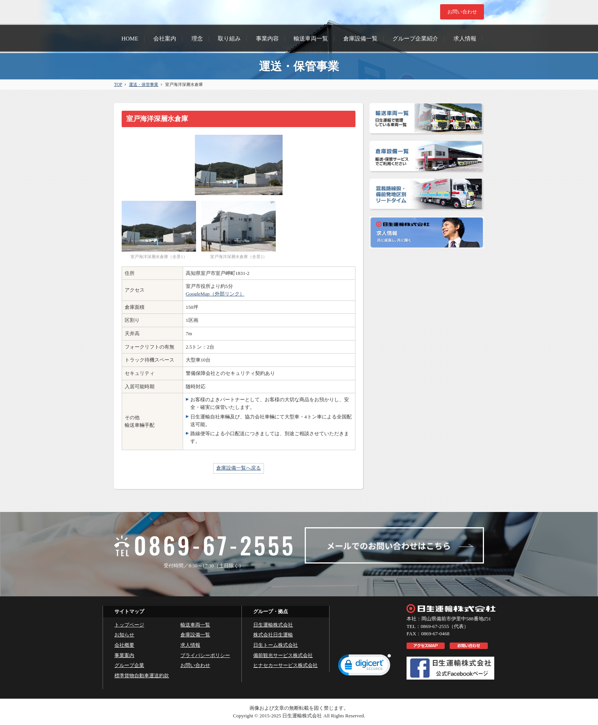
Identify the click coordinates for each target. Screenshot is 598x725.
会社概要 (124, 645)
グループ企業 (129, 665)
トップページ (129, 625)
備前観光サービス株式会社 (283, 655)
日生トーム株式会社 (275, 645)
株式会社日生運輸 (273, 635)
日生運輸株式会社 (273, 625)
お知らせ (124, 635)
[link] (364, 667)
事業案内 (124, 655)
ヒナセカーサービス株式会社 (285, 665)
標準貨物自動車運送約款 (141, 675)
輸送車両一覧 (195, 625)
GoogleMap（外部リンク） (215, 294)
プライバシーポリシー (205, 655)
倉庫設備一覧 (195, 635)
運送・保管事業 (143, 84)
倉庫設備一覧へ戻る (238, 468)
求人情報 (190, 645)
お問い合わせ (195, 665)
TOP (118, 84)
